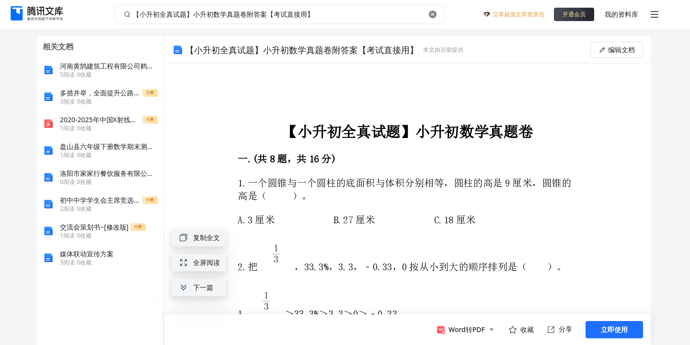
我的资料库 (621, 14)
